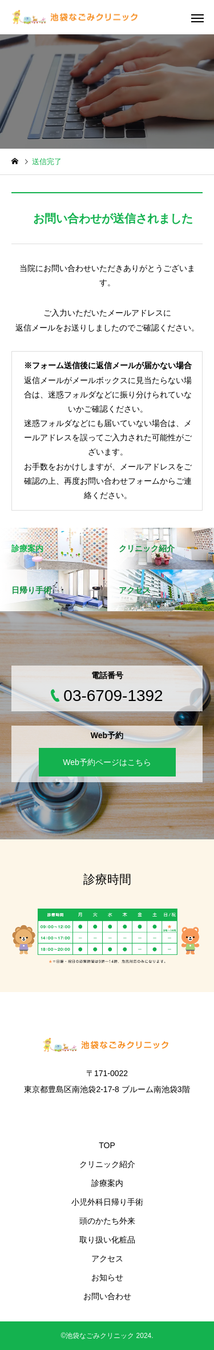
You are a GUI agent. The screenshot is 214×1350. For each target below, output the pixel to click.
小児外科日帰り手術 (107, 1201)
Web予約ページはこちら (107, 762)
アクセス (107, 1258)
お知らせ (107, 1277)
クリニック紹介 (107, 1164)
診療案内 (107, 1183)
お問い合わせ (107, 1296)
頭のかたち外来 (107, 1220)
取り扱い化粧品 (107, 1239)
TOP (107, 1145)
